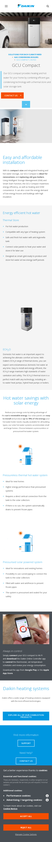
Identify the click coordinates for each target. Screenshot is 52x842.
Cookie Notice (10, 808)
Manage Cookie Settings (26, 834)
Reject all (26, 827)
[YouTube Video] (25, 287)
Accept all (26, 816)
